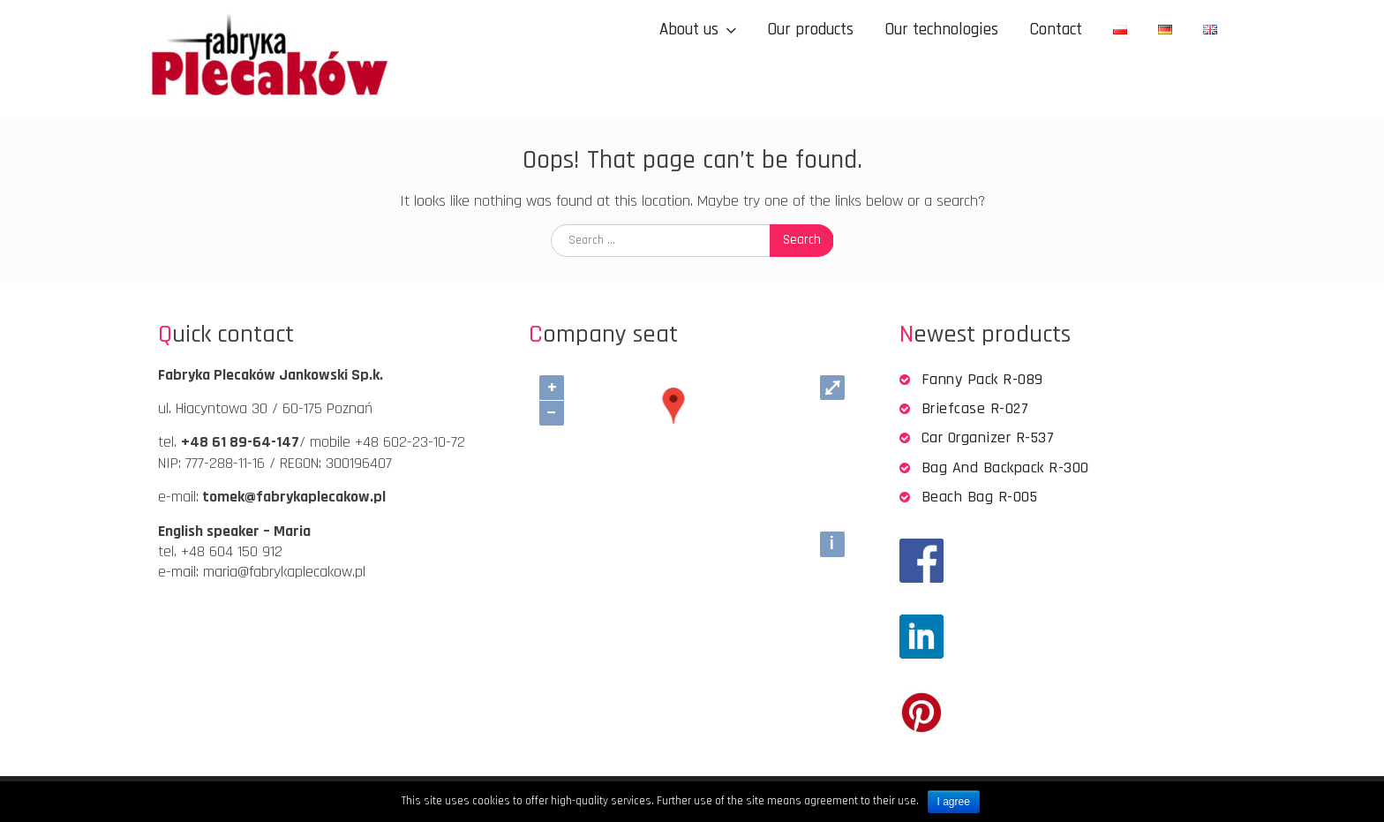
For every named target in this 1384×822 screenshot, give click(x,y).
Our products (810, 30)
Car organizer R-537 (988, 437)
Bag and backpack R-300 (1005, 467)
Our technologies (941, 30)
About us (688, 30)
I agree (953, 802)
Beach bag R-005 (979, 496)
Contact (1055, 30)
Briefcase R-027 (975, 408)
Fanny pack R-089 (982, 379)
